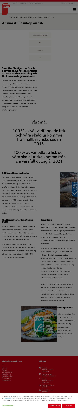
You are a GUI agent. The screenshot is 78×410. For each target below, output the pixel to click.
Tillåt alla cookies (55, 405)
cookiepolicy (8, 398)
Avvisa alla (69, 405)
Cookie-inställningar (7, 405)
